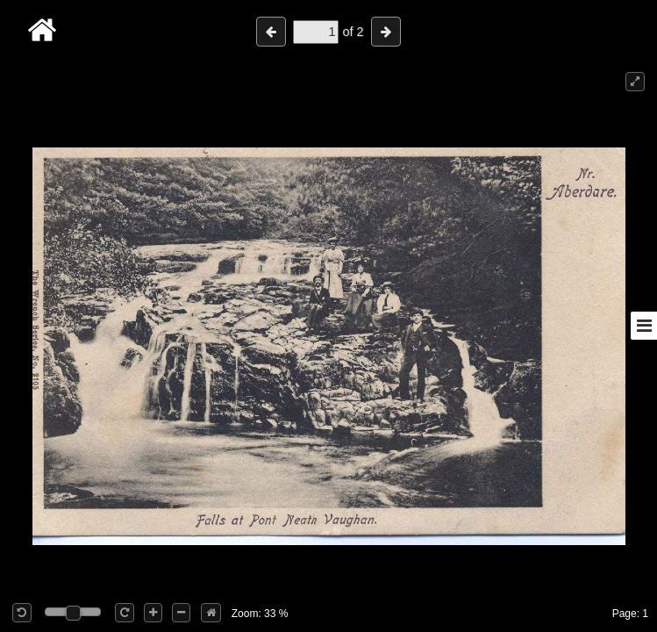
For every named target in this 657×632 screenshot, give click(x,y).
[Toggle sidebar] (644, 326)
